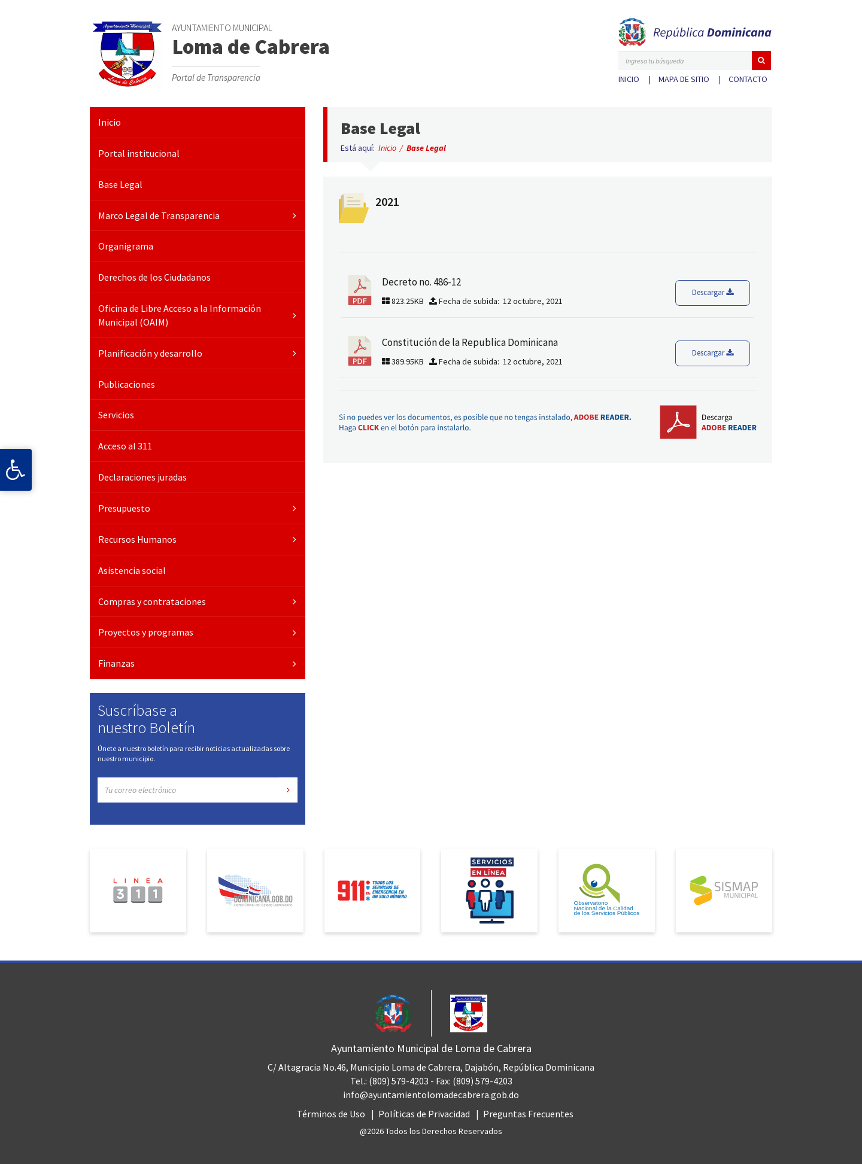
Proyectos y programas (145, 632)
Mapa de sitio (683, 79)
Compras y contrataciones (152, 601)
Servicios (116, 415)
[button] (761, 60)
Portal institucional (139, 153)
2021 (387, 201)
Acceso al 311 (125, 446)
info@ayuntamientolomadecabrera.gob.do (431, 1095)
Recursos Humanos (137, 539)
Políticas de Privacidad (424, 1114)
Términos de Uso (331, 1114)
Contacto (748, 79)
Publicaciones (126, 384)
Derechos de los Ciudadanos (154, 277)
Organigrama (125, 246)
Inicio (628, 79)
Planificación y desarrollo (150, 353)
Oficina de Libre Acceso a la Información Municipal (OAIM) (179, 315)
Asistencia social (132, 570)
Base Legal (120, 184)
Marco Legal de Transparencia (159, 215)
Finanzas (116, 663)
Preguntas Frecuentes (528, 1114)
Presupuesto (124, 508)
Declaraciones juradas (142, 477)
